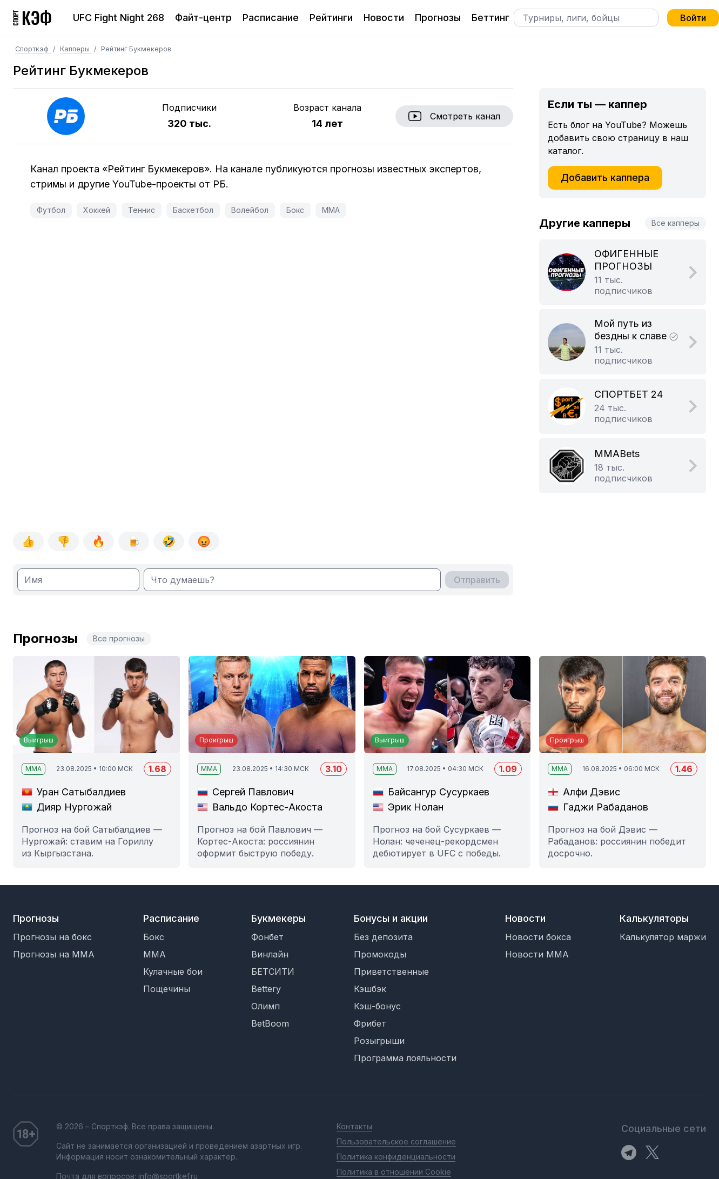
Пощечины (166, 988)
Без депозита (383, 937)
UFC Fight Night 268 (118, 17)
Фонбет (267, 937)
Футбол (51, 210)
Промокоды (380, 954)
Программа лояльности (405, 1058)
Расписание (271, 17)
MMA (331, 210)
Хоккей (96, 210)
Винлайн (269, 954)
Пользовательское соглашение (396, 1141)
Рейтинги (331, 17)
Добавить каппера (605, 177)
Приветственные (391, 971)
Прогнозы (438, 17)
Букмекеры (278, 918)
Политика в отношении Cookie (394, 1171)
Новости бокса (538, 937)
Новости (384, 17)
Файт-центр (203, 17)
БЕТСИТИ (272, 971)
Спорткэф (33, 49)
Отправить (477, 579)
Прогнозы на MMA (54, 954)
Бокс (295, 210)
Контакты (354, 1126)
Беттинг (490, 17)
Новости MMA (537, 954)
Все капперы (675, 222)
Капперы (76, 49)
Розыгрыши (379, 1040)
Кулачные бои (173, 971)
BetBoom (270, 1023)
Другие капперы (584, 223)
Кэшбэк (370, 988)
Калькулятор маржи (663, 937)
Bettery (266, 988)
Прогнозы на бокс (52, 937)
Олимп (265, 1006)
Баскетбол (193, 210)
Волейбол (249, 210)
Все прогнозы (119, 638)
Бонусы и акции (391, 918)
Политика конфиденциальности (396, 1156)
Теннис (141, 210)
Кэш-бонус (377, 1006)
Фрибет (370, 1023)
